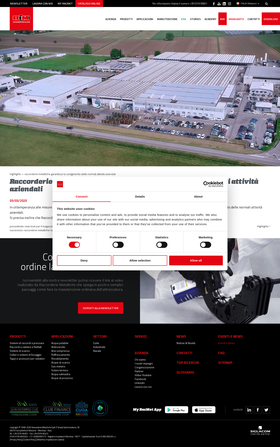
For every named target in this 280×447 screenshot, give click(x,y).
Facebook (140, 379)
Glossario (185, 372)
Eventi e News (226, 343)
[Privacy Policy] (16, 439)
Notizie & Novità (186, 343)
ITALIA (247, 3)
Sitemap (225, 362)
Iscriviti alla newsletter (100, 308)
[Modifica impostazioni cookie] (50, 439)
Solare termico (59, 370)
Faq (221, 353)
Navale (97, 351)
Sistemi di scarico (20, 351)
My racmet (65, 3)
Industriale (99, 347)
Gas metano (58, 366)
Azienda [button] (110, 19)
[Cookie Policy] (29, 439)
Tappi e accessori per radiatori (27, 358)
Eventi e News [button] (230, 336)
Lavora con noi (42, 3)
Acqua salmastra (60, 374)
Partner (139, 371)
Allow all (196, 260)
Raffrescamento (60, 355)
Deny (84, 260)
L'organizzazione (144, 367)
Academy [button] (210, 19)
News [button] (181, 336)
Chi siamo (140, 359)
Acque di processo (62, 378)
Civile (96, 343)
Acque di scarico (60, 362)
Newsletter (18, 3)
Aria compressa (60, 351)
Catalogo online (89, 3)
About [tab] (198, 196)
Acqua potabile (59, 343)
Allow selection (139, 260)
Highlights (235, 19)
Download (271, 19)
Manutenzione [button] (167, 19)
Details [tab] (140, 196)
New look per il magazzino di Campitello (47, 226)
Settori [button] (100, 336)
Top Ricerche (188, 362)
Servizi (141, 336)
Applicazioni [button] (144, 19)
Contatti (184, 353)
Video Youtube (143, 375)
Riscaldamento (60, 358)
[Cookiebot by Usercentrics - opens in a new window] (206, 184)
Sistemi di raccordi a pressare (27, 343)
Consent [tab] (82, 196)
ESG (183, 19)
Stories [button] (195, 19)
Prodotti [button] (125, 19)
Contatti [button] (253, 19)
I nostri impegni (144, 363)
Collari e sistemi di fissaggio (25, 355)
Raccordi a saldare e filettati (26, 347)
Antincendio (58, 347)
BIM (222, 19)
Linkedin (140, 383)
